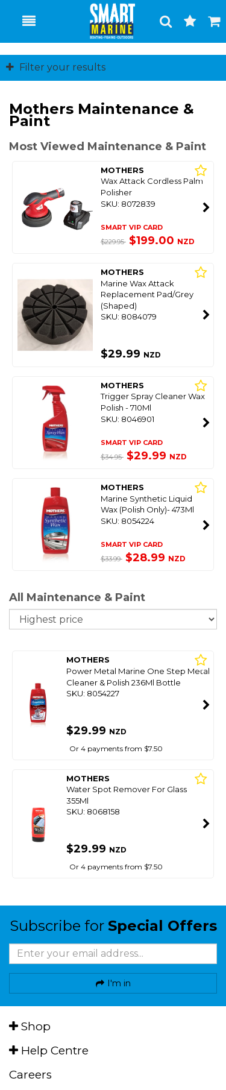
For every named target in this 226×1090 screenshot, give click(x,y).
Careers (30, 1075)
